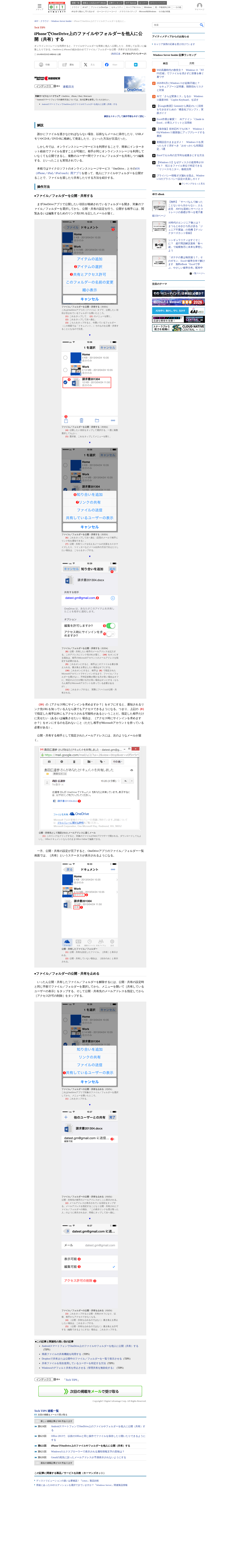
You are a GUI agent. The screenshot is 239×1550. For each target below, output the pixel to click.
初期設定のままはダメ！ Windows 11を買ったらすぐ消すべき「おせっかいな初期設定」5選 (180, 145)
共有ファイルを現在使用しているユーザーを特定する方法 (74, 1363)
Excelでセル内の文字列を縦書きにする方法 (180, 155)
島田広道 (116, 54)
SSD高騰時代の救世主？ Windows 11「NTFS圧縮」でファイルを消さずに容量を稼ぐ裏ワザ (180, 73)
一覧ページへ (198, 273)
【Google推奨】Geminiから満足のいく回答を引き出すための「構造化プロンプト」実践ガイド (180, 109)
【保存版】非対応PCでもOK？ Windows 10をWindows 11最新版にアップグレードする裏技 (181, 132)
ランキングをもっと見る (193, 183)
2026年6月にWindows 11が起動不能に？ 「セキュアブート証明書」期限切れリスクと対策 (180, 86)
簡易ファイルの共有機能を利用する (61, 1354)
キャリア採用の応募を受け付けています (174, 44)
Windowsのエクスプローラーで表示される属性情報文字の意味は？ (88, 1451)
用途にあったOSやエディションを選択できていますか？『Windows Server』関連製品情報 (82, 1485)
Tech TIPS (71, 1379)
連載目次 (68, 86)
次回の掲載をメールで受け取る (52, 1414)
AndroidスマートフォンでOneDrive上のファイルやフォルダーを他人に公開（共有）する (79, 104)
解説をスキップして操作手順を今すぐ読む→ (125, 116)
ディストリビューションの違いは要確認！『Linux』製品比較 (67, 1480)
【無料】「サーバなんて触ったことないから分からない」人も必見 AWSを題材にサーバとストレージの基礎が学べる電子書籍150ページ (177, 209)
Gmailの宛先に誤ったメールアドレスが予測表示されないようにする (88, 1457)
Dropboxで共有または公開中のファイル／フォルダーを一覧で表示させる (82, 1358)
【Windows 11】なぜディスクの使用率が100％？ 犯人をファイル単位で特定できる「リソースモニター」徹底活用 (180, 166)
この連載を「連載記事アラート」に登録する (90, 1391)
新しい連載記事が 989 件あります (56, 1421)
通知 (71, 64)
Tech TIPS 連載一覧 (46, 1410)
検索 (202, 24)
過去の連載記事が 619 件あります (56, 1463)
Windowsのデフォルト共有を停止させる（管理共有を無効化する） (78, 1368)
